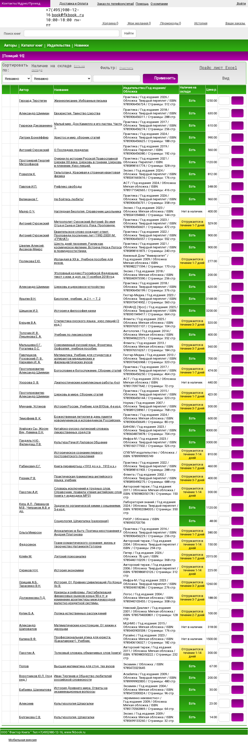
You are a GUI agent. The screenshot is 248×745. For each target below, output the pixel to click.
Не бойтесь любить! (69, 199)
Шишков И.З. (28, 310)
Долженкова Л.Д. (32, 598)
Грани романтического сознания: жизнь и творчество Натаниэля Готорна (84, 544)
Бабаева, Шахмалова (35, 689)
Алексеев (26, 703)
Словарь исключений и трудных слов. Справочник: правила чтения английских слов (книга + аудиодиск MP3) (88, 492)
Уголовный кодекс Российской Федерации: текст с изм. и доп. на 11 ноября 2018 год (86, 274)
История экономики (69, 570)
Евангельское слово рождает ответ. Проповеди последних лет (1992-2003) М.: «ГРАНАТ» (85, 235)
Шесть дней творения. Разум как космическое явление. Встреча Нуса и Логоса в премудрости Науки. (88, 247)
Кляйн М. (25, 556)
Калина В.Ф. (27, 639)
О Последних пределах (71, 150)
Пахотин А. (27, 653)
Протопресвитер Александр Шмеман (34, 370)
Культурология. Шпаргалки (74, 717)
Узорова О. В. (29, 382)
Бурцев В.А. (27, 322)
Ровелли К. (27, 174)
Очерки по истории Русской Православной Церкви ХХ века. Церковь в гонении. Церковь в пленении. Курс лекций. (88, 162)
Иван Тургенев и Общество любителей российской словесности (83, 677)
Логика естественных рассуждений (80, 613)
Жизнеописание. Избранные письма (80, 100)
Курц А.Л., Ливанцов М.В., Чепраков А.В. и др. (34, 507)
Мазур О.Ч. (27, 211)
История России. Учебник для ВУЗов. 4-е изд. (87, 406)
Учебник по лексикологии (73, 334)
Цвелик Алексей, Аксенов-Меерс (31, 247)
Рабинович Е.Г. (30, 466)
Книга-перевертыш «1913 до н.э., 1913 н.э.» (85, 466)
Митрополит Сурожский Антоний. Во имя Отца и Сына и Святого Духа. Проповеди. (84, 223)
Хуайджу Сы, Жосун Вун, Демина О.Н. (33, 430)
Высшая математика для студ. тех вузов (84, 666)
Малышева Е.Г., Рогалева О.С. (30, 346)
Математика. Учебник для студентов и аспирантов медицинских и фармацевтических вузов (82, 358)
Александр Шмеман (34, 113)
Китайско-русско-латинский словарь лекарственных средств (81, 430)
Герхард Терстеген (33, 100)
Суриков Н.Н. (28, 570)
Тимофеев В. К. (30, 418)
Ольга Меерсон (30, 532)
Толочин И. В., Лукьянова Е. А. (30, 334)
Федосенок (27, 544)
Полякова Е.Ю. (30, 261)
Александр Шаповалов (28, 627)
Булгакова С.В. (30, 717)
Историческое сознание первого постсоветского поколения (78, 454)
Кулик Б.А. (26, 613)
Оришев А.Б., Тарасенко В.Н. (30, 584)
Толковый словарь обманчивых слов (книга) (87, 653)
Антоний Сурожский (34, 150)
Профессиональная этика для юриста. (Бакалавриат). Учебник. (82, 639)
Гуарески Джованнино (35, 125)
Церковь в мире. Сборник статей (78, 394)
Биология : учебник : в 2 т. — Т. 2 (77, 298)
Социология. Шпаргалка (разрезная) (81, 521)
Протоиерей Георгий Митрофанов (34, 162)
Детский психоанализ (70, 556)
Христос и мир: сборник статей (77, 137)
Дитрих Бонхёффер (34, 137)
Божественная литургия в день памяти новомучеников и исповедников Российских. (87, 418)
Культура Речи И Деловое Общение (80, 442)
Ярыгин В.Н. (27, 298)
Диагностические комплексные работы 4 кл (87, 382)
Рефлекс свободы (68, 186)
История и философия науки (75, 310)
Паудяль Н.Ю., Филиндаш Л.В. (30, 442)
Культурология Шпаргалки (74, 703)
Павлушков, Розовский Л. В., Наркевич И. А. (31, 358)
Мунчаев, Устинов (32, 406)
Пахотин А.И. (28, 492)
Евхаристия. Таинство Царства (77, 113)
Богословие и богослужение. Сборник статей (87, 370)
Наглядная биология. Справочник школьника (87, 211)
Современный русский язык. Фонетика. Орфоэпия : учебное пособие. (83, 346)
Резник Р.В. (27, 478)
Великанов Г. (28, 199)
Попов (24, 666)
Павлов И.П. (28, 186)
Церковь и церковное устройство (79, 287)
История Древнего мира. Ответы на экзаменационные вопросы (80, 689)
